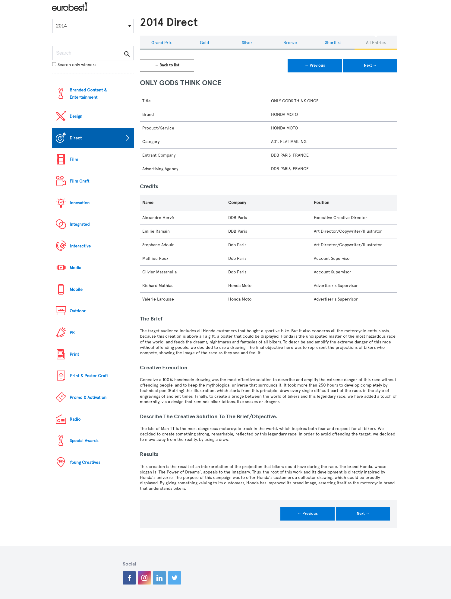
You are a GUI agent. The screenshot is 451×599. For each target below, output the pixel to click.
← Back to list (167, 65)
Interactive (80, 246)
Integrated (80, 224)
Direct (76, 138)
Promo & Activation (88, 397)
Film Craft (79, 181)
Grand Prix (161, 42)
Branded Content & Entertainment (88, 94)
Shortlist (333, 42)
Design (76, 116)
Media (75, 267)
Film (74, 159)
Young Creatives (85, 462)
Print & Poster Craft (89, 375)
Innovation (80, 203)
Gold (204, 42)
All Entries (376, 42)
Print (74, 354)
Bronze (290, 42)
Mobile (76, 289)
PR (72, 332)
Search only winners (74, 64)
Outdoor (78, 311)
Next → (370, 65)
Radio (75, 419)
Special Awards (84, 440)
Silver (247, 42)
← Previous (315, 65)
